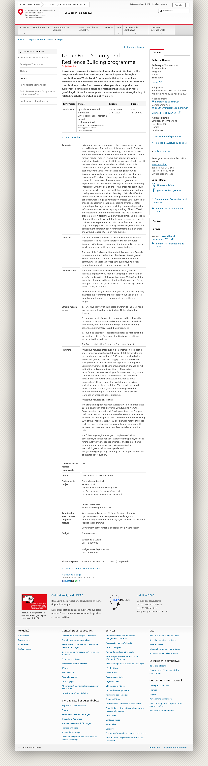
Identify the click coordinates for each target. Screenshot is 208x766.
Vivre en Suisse (156, 644)
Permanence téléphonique (167, 136)
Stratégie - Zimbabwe (159, 685)
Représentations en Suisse (74, 705)
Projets (152, 694)
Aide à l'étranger (70, 677)
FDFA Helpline (159, 164)
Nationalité (111, 724)
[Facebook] (63, 580)
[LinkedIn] (69, 580)
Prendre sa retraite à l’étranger (76, 723)
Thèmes (153, 690)
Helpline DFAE (145, 595)
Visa (118, 30)
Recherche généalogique (117, 695)
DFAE (51, 4)
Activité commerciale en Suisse (163, 653)
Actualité (24, 30)
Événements (24, 640)
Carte (156, 82)
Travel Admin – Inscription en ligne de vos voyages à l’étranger (125, 709)
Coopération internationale (162, 30)
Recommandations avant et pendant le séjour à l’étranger (80, 645)
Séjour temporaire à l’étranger (76, 714)
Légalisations (112, 668)
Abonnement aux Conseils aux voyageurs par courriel (80, 687)
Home (21, 39)
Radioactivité (68, 672)
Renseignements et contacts (162, 640)
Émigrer (65, 710)
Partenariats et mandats (160, 699)
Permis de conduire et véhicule (120, 652)
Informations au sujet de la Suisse (164, 649)
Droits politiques (113, 647)
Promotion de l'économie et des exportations (164, 671)
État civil (110, 729)
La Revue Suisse (113, 720)
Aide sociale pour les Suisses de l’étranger (125, 664)
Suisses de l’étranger (71, 732)
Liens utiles (111, 715)
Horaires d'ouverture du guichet (170, 143)
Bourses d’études (113, 699)
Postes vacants (24, 649)
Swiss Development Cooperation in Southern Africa (165, 704)
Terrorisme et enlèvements (74, 664)
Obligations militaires (115, 686)
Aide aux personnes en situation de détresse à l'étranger (122, 657)
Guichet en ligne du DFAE (67, 595)
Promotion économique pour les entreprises (126, 733)
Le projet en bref (72, 137)
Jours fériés (23, 644)
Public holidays (162, 151)
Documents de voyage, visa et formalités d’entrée (80, 653)
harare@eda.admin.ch (167, 101)
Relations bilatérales (158, 666)
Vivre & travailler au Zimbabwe (90, 30)
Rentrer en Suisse (70, 728)
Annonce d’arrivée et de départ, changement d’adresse (120, 637)
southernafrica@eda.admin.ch (171, 107)
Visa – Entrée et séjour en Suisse (164, 635)
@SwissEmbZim (165, 185)
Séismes (65, 668)
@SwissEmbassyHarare (169, 190)
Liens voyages (68, 681)
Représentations (41, 30)
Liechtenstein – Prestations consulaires (123, 703)
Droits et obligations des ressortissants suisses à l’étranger (79, 738)
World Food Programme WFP (163, 237)
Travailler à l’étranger (72, 719)
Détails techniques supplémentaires (82, 568)
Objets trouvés (112, 681)
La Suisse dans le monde (74, 4)
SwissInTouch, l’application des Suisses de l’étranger (124, 739)
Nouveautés (23, 635)
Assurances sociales (114, 677)
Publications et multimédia (161, 710)
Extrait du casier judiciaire (117, 690)
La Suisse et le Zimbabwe (136, 30)
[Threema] (72, 580)
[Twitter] (66, 580)
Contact (155, 52)
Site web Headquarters (166, 112)
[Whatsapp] (76, 580)
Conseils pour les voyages (64, 30)
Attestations (111, 672)
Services (109, 30)
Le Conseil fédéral (31, 4)
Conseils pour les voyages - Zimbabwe (79, 635)
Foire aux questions (71, 659)
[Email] (79, 580)
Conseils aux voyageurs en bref (76, 640)
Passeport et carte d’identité (119, 643)
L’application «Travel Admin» (75, 693)
